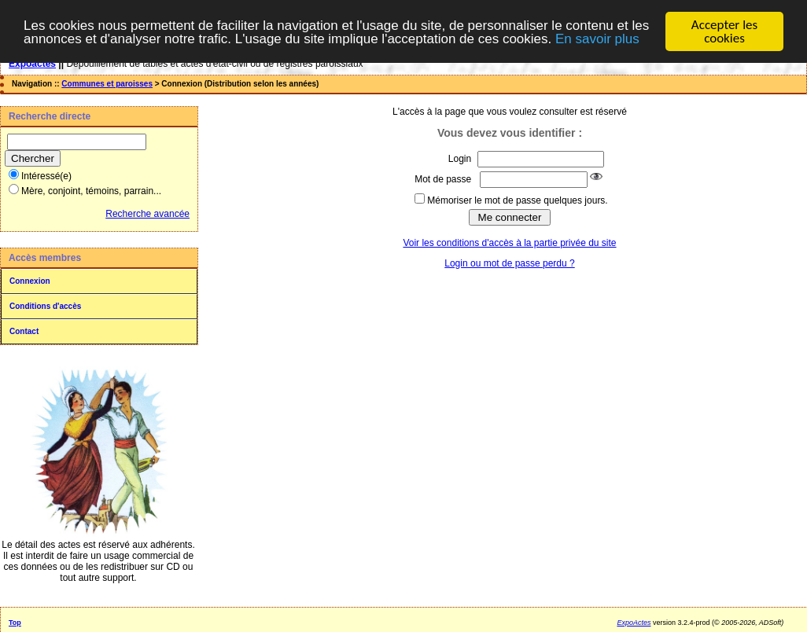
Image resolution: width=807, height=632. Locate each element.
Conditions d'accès (45, 306)
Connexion (29, 281)
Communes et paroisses (107, 83)
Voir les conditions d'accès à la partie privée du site (509, 242)
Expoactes (32, 63)
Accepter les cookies (724, 31)
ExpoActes (633, 622)
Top (15, 622)
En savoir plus (597, 38)
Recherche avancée (147, 213)
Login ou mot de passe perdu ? (509, 262)
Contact (24, 331)
